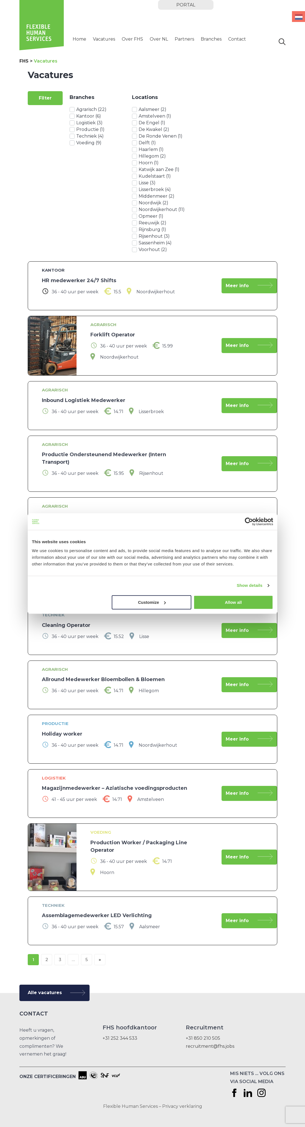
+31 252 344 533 (120, 1038)
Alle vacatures (45, 992)
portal (185, 5)
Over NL (159, 39)
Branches (211, 39)
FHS (24, 61)
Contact (237, 39)
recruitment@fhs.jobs (210, 1046)
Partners (184, 39)
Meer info (237, 285)
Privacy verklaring (182, 1106)
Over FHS (132, 39)
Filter (45, 98)
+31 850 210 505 (203, 1038)
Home (79, 39)
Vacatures (104, 39)
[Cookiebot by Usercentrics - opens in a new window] (249, 521)
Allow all (233, 602)
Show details (250, 585)
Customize (152, 602)
